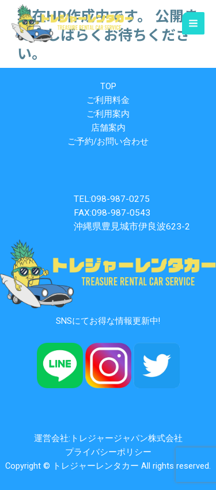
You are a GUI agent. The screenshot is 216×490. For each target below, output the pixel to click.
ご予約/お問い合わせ (108, 141)
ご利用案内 (108, 114)
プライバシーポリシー (108, 452)
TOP (108, 86)
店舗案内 (108, 127)
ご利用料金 (108, 100)
